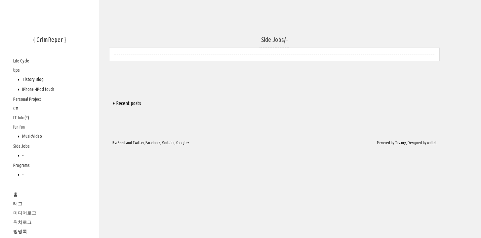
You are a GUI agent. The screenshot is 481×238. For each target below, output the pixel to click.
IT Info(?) (21, 117)
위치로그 (22, 222)
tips (16, 70)
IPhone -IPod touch (37, 89)
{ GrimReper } (49, 39)
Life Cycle (21, 60)
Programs (21, 165)
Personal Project (27, 99)
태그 (17, 203)
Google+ (182, 142)
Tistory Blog (32, 79)
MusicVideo (31, 136)
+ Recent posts (126, 103)
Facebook (152, 142)
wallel (431, 142)
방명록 (20, 231)
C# (15, 108)
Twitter (138, 142)
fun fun (19, 127)
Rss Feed (118, 142)
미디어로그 (24, 213)
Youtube (168, 142)
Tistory (400, 142)
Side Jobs (21, 146)
